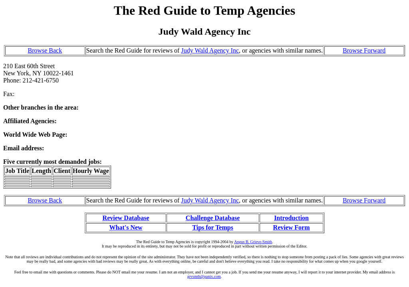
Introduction (291, 217)
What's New (125, 227)
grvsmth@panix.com (204, 276)
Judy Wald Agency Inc (210, 50)
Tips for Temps (212, 227)
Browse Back (45, 50)
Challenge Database (213, 217)
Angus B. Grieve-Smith (253, 242)
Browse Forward (364, 50)
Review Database (126, 217)
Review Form (291, 227)
